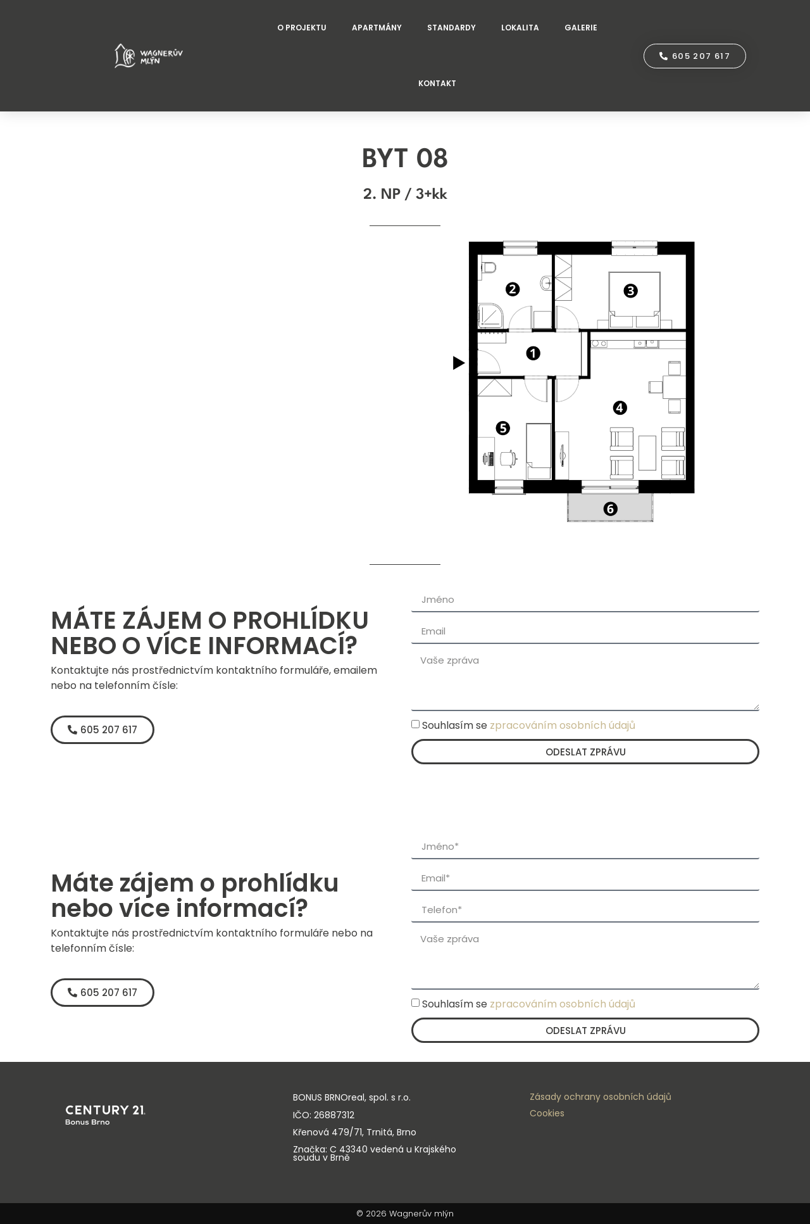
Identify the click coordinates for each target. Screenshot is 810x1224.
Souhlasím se (528, 725)
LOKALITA (520, 27)
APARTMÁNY (377, 27)
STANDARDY (451, 27)
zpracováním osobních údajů (562, 725)
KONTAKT (437, 83)
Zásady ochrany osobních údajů (600, 1096)
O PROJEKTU (302, 27)
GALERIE (580, 27)
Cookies (547, 1113)
